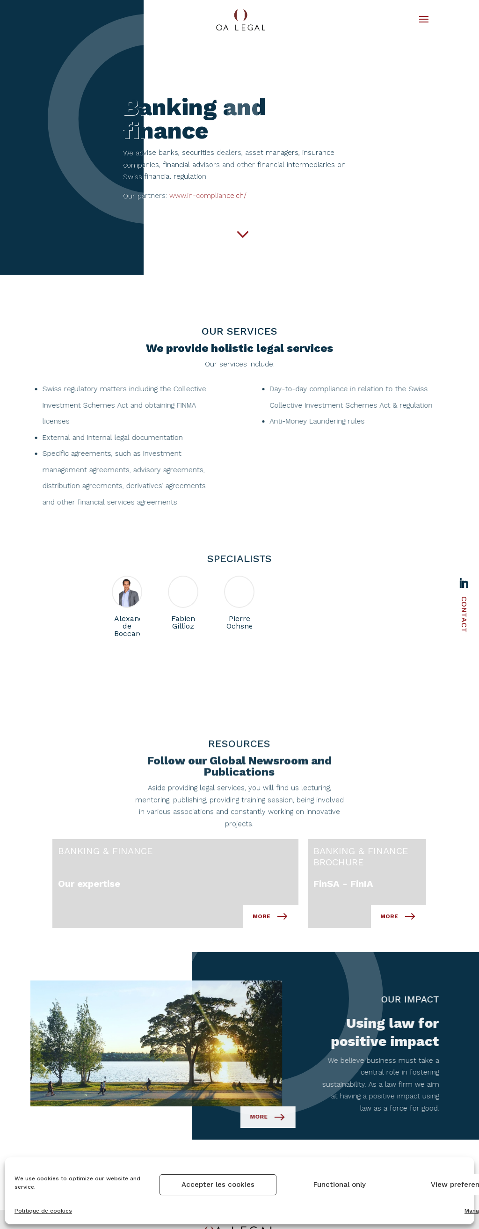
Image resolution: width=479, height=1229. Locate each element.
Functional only (339, 1184)
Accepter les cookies (217, 1184)
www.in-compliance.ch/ (291, 195)
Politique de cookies (43, 1210)
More (218, 1023)
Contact (464, 614)
